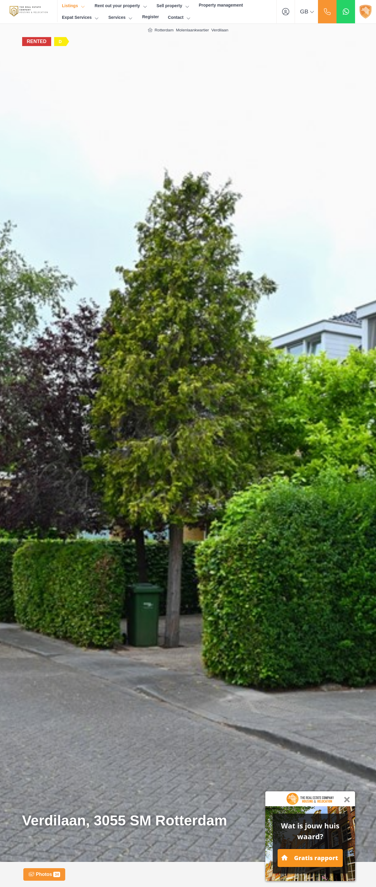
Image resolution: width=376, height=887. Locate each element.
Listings (74, 6)
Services (120, 17)
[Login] (285, 11)
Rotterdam (164, 30)
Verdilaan (220, 30)
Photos (44, 874)
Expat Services (80, 17)
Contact (179, 17)
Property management (221, 5)
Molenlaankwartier (192, 30)
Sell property (173, 6)
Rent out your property (121, 6)
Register (150, 16)
